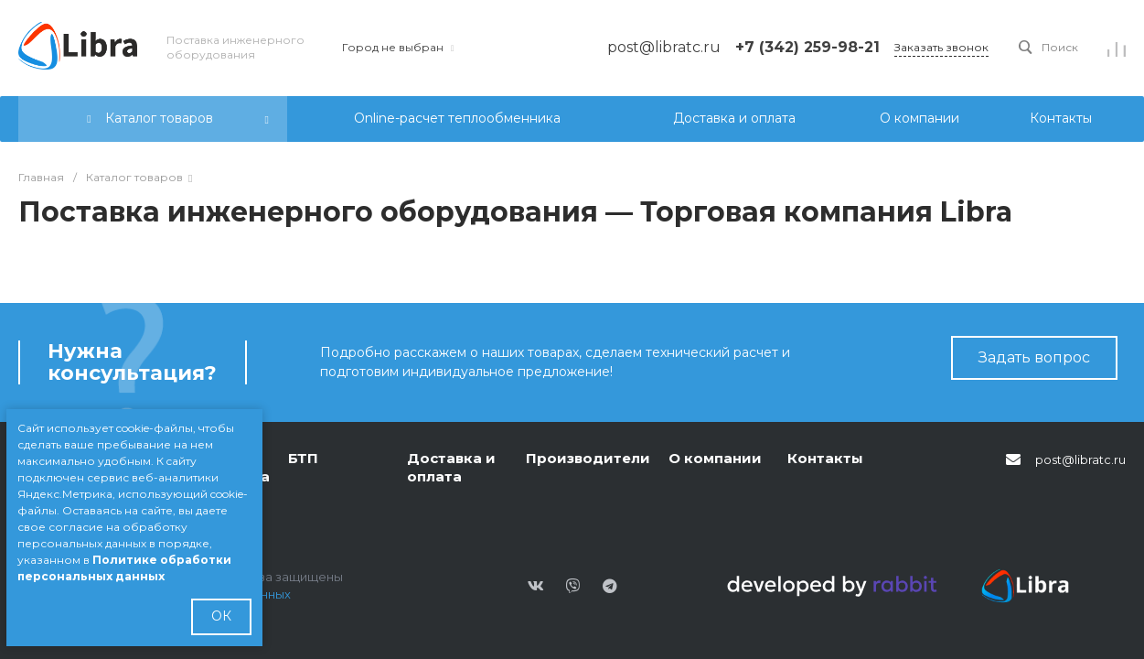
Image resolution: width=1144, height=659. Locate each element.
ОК (221, 616)
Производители (588, 458)
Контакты (825, 458)
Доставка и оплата (451, 467)
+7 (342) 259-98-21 (807, 47)
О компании (715, 458)
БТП (303, 458)
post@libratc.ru (1080, 459)
